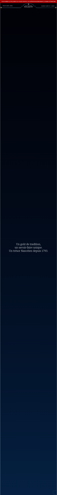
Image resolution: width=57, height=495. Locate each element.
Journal (11, 5)
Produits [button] (4, 5)
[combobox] (50, 6)
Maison (7, 5)
